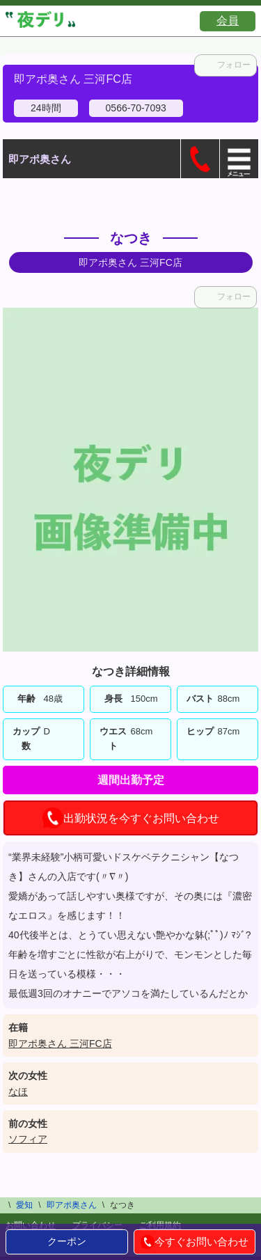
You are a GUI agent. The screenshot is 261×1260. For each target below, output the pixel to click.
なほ (18, 1091)
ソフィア (27, 1138)
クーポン (66, 1241)
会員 (227, 20)
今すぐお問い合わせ (194, 1242)
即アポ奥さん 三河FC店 (60, 1043)
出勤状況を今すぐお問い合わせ (130, 818)
